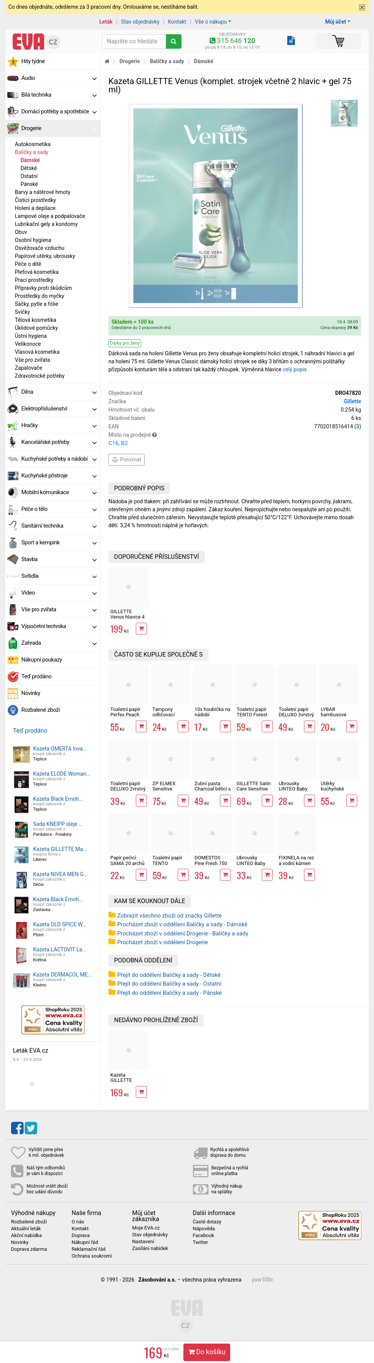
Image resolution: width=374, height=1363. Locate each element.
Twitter (200, 1242)
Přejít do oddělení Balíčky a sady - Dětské (169, 975)
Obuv (21, 232)
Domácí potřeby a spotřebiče (59, 111)
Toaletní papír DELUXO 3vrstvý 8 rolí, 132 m (296, 714)
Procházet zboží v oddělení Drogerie (162, 942)
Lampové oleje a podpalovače (50, 216)
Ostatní (29, 176)
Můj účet (335, 22)
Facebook (203, 1235)
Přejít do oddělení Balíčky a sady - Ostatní (169, 983)
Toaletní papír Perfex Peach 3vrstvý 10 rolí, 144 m (126, 717)
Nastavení (143, 1241)
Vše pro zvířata (32, 360)
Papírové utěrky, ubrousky (45, 256)
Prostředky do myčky (39, 296)
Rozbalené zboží (40, 709)
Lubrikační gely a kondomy (46, 224)
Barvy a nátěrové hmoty (42, 192)
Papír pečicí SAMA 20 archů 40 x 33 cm (127, 863)
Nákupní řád (85, 1242)
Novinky (30, 693)
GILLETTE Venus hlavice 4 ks (127, 617)
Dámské (30, 160)
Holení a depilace (35, 208)
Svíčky (22, 312)
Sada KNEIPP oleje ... (58, 824)
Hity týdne (33, 61)
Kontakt (177, 22)
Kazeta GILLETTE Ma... (60, 849)
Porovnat (126, 459)
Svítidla (59, 576)
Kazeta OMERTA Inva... (60, 749)
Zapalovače (28, 368)
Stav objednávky (140, 22)
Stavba (59, 559)
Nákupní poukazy (41, 659)
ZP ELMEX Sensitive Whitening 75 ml (170, 789)
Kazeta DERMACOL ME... (62, 975)
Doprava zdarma (29, 1249)
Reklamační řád (88, 1249)
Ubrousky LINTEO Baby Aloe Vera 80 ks (254, 863)
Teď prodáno (36, 676)
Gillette (352, 401)
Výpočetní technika (59, 626)
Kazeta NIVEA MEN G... (60, 874)
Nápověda (204, 1228)
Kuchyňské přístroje (59, 475)
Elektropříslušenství (59, 408)
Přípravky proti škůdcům (43, 288)
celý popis (295, 369)
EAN (234, 427)
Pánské (29, 184)
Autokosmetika (33, 144)
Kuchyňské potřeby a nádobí (59, 458)
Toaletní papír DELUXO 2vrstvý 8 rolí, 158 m (128, 789)
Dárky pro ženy (125, 343)
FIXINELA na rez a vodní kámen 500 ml (296, 863)
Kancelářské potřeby (59, 442)
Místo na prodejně (234, 440)
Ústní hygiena (31, 336)
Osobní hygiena (33, 240)
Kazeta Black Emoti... (58, 799)
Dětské (29, 168)
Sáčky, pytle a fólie (36, 304)
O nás (78, 1222)
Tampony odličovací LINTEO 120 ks (169, 714)
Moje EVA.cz (145, 1228)
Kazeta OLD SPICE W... (59, 924)
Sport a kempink (59, 542)
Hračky (59, 425)
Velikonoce (28, 344)
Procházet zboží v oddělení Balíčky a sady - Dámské (182, 924)
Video (59, 592)
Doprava (81, 1235)
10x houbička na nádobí (212, 711)
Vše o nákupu (211, 22)
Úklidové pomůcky (36, 328)
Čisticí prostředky (35, 200)
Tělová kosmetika (35, 320)
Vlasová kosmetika (37, 352)
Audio (59, 78)
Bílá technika (59, 94)
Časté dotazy (207, 1222)
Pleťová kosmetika (37, 272)
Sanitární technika (59, 525)
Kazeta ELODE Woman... (62, 774)
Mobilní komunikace (59, 492)
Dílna (59, 391)
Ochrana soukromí (92, 1256)
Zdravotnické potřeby (40, 376)
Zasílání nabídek (150, 1248)
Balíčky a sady (31, 152)
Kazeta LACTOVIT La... (59, 949)
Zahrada (59, 642)
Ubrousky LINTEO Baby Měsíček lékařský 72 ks (294, 792)
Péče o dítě (28, 264)
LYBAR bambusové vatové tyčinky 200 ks (336, 717)
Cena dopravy (339, 327)
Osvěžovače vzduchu (39, 248)
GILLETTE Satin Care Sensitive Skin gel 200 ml (254, 789)
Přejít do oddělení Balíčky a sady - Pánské (169, 992)
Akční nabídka (26, 1235)
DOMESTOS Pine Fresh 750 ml (210, 863)
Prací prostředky (34, 280)
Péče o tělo (59, 509)
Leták (106, 22)
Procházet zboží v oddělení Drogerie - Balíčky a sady (182, 933)
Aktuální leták (26, 1228)
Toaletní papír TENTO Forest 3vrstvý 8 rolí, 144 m (252, 717)
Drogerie (59, 128)
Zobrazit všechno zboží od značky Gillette (169, 915)
